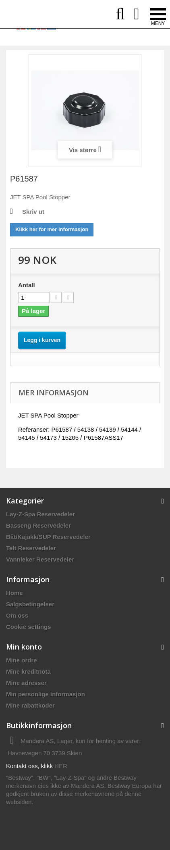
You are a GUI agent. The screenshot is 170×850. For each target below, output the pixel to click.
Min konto (24, 647)
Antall (26, 285)
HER (60, 765)
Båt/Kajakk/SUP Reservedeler (48, 536)
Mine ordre (21, 660)
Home (14, 592)
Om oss (17, 615)
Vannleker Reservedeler (40, 559)
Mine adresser (26, 682)
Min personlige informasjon (45, 694)
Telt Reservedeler (31, 548)
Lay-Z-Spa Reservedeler (40, 514)
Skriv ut (33, 211)
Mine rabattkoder (30, 705)
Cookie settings (28, 626)
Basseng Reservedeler (38, 525)
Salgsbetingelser (30, 604)
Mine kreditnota (28, 671)
